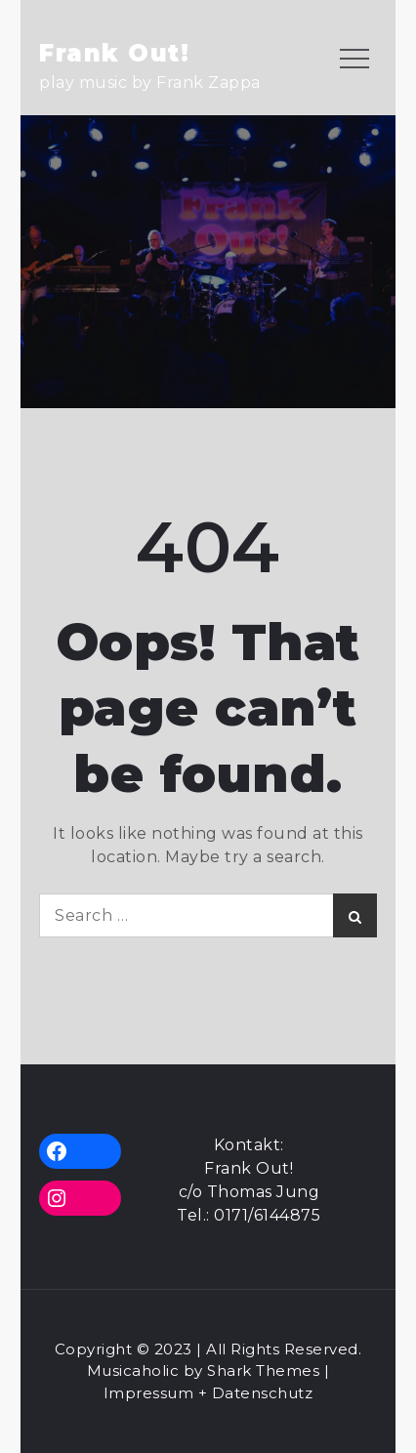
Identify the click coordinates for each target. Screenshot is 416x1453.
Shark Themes (265, 1370)
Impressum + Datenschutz (208, 1393)
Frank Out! (114, 53)
